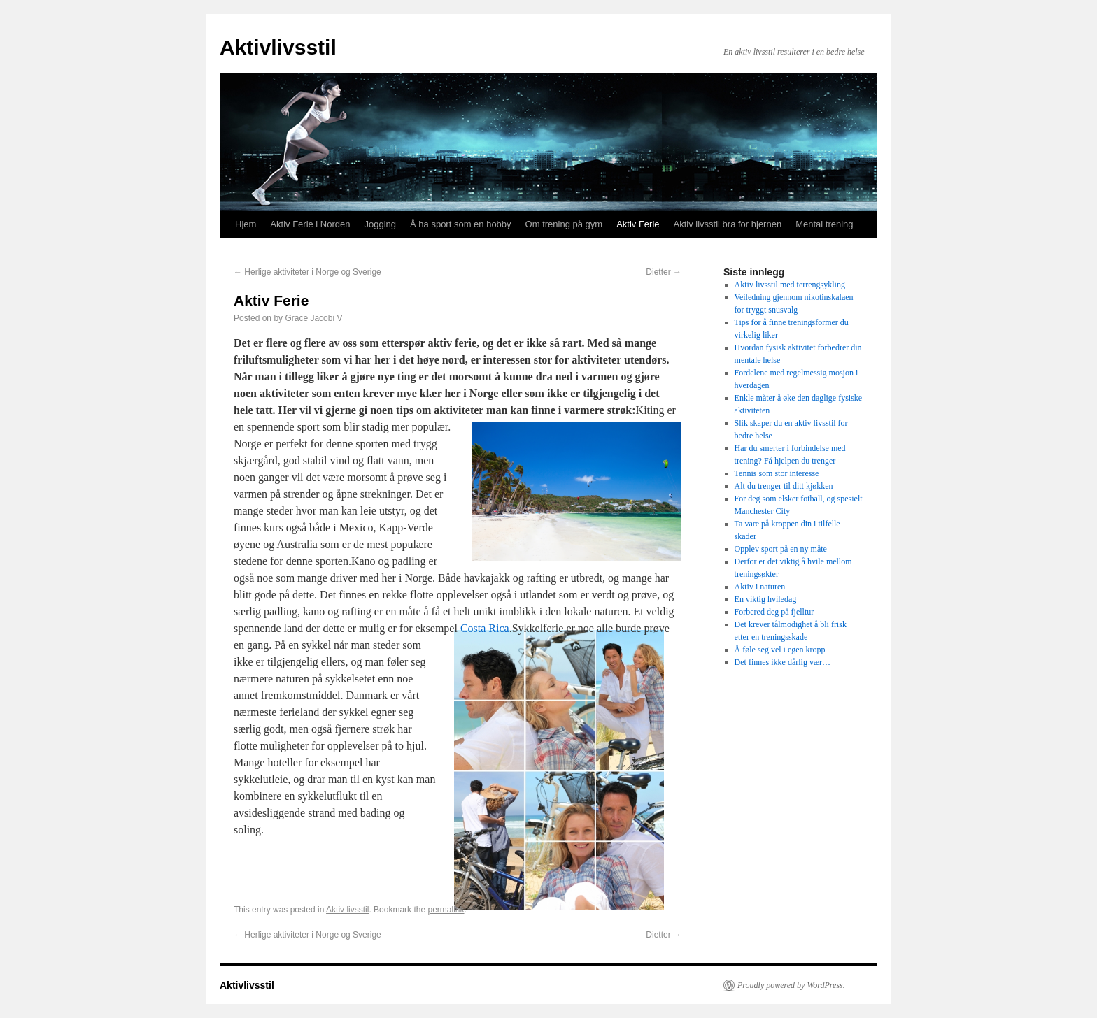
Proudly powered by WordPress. (791, 985)
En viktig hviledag (766, 599)
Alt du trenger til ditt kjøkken (784, 486)
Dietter (663, 272)
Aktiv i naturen (760, 587)
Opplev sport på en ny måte (781, 549)
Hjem (245, 224)
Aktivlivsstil (278, 47)
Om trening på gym (564, 224)
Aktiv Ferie (637, 224)
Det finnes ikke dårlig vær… (782, 662)
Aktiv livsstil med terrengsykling (790, 284)
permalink (445, 910)
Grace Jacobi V (313, 318)
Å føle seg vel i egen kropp (780, 649)
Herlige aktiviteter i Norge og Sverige (307, 272)
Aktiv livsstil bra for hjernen (728, 224)
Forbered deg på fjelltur (774, 612)
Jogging (381, 224)
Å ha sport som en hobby (460, 224)
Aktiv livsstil (347, 910)
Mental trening (824, 224)
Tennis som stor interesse (777, 473)
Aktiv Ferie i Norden (310, 224)
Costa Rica (484, 628)
